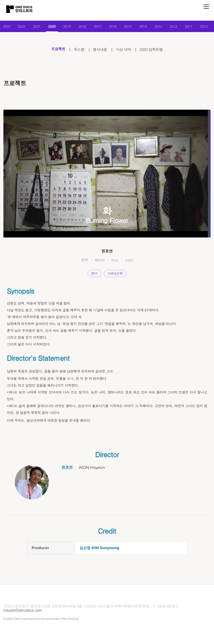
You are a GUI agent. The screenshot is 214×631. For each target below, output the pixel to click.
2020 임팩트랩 (154, 50)
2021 (34, 27)
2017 (97, 27)
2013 (160, 27)
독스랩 (77, 50)
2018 (81, 27)
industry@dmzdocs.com (22, 611)
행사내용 (99, 50)
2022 (18, 27)
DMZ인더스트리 (20, 10)
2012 (176, 27)
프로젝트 (55, 50)
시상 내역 (124, 50)
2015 (129, 27)
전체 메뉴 (206, 7)
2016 (113, 27)
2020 (50, 27)
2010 (207, 27)
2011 (192, 27)
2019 (66, 27)
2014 (144, 27)
